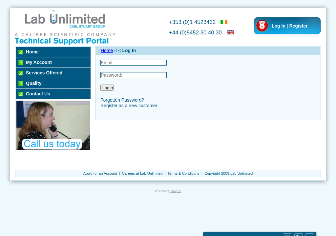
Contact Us (38, 93)
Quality (33, 83)
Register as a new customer (129, 105)
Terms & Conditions (184, 173)
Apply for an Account (100, 173)
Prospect (175, 191)
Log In (278, 26)
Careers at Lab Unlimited (142, 173)
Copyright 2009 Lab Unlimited (228, 173)
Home (32, 51)
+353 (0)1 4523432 (192, 22)
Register (298, 26)
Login (107, 87)
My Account (39, 62)
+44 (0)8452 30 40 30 (195, 33)
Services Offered (44, 72)
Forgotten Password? (122, 100)
